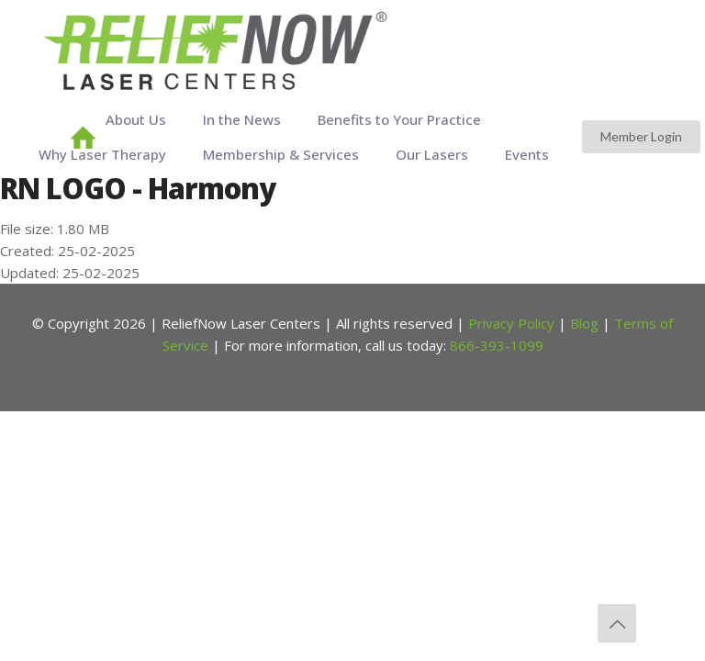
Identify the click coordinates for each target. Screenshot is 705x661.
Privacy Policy (511, 323)
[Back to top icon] (617, 623)
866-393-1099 (496, 345)
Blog (584, 323)
